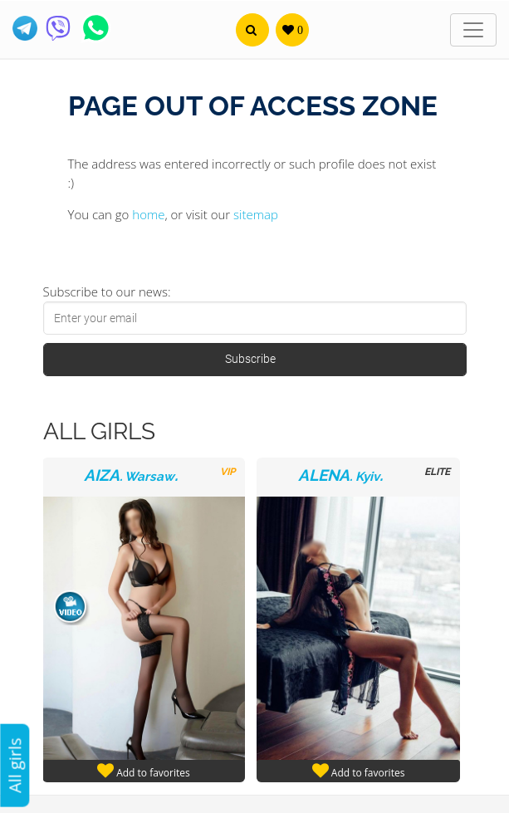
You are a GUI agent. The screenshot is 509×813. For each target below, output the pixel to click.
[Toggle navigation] (473, 30)
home (148, 214)
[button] (252, 30)
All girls (14, 765)
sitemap (255, 214)
